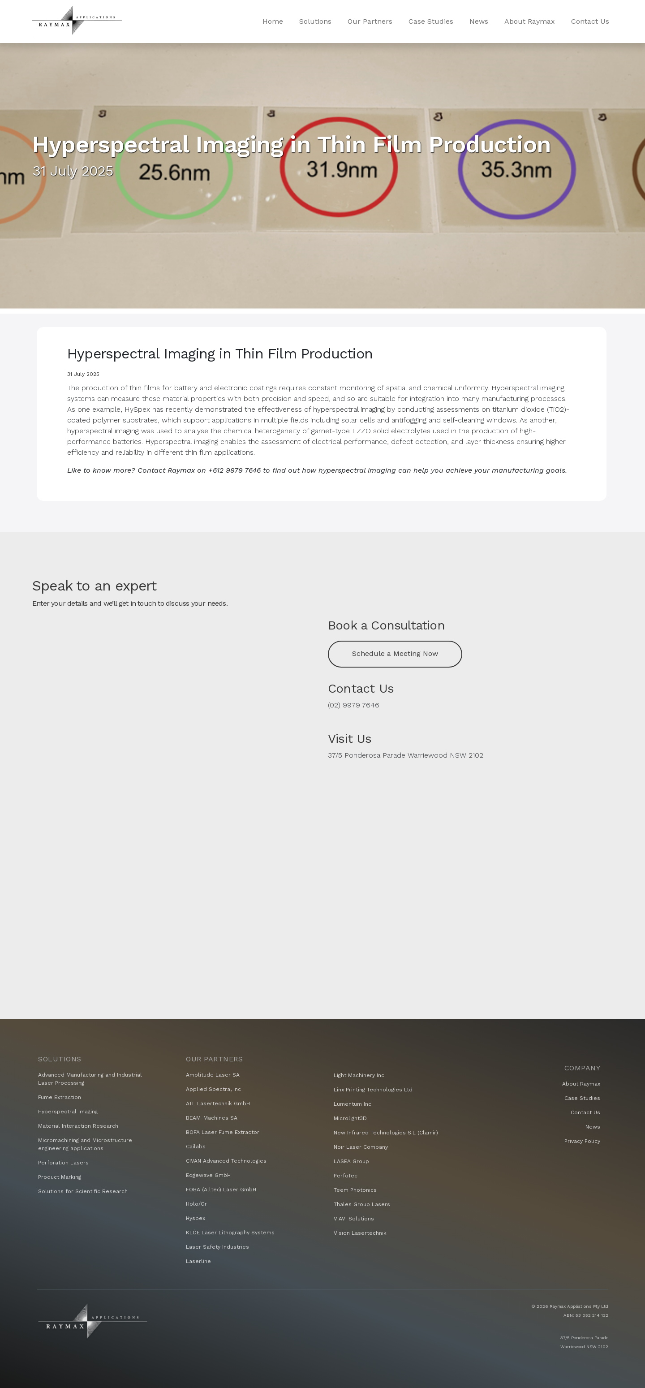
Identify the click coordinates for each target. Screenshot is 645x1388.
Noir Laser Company (361, 1147)
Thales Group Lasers (362, 1204)
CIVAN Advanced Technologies (226, 1161)
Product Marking (59, 1177)
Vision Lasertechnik (360, 1233)
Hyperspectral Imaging (68, 1111)
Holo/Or (196, 1204)
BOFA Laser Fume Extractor (222, 1132)
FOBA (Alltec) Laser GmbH (221, 1189)
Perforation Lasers (63, 1163)
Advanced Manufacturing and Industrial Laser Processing (90, 1079)
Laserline (198, 1261)
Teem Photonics (355, 1190)
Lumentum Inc (352, 1104)
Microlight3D (350, 1118)
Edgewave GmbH (208, 1175)
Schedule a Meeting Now (395, 653)
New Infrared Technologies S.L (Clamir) (386, 1132)
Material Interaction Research (78, 1126)
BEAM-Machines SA (211, 1118)
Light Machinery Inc (359, 1075)
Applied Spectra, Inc (213, 1089)
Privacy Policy (582, 1141)
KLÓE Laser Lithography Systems (230, 1232)
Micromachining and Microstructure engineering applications (85, 1144)
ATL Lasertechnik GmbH (218, 1103)
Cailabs (196, 1146)
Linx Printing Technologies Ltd (373, 1089)
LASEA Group (351, 1161)
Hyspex (195, 1218)
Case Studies (430, 21)
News (478, 21)
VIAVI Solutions (354, 1219)
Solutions (315, 21)
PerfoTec (345, 1175)
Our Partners (370, 21)
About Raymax (529, 21)
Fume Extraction (59, 1097)
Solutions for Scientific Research (83, 1191)
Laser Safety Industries (217, 1247)
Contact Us (590, 21)
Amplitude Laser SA (213, 1075)
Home (272, 21)
